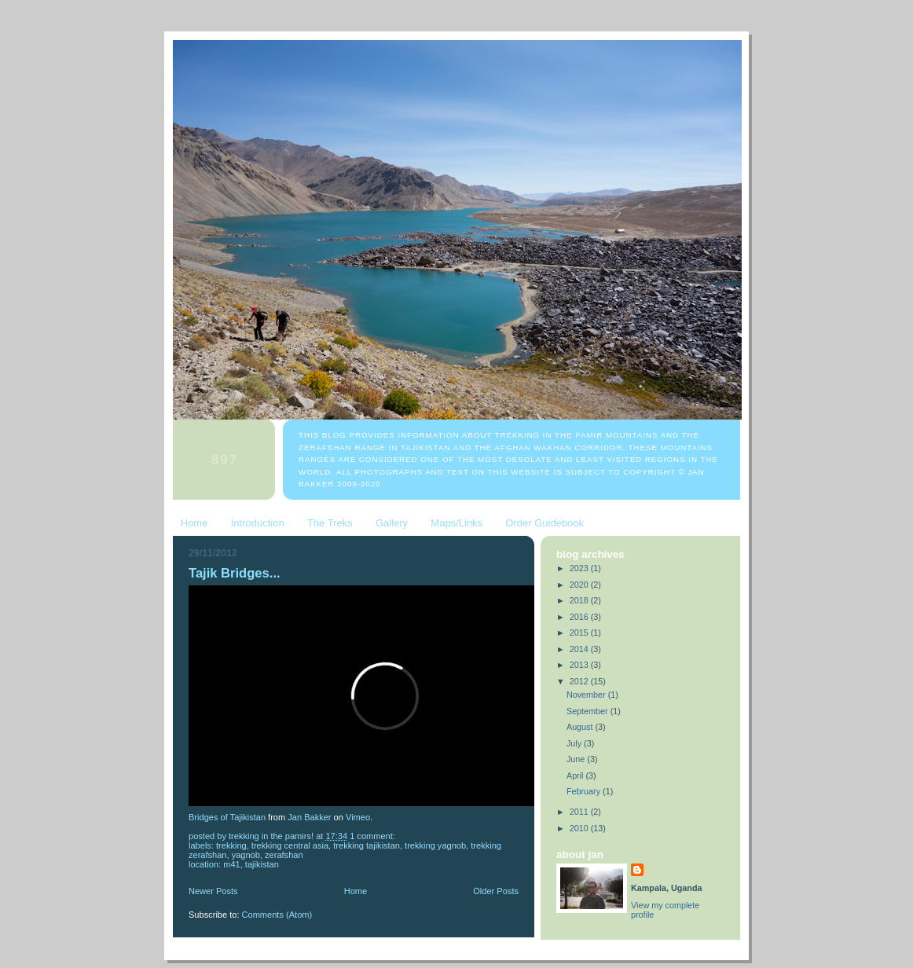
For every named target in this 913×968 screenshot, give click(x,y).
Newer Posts (213, 891)
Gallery (392, 523)
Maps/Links (456, 523)
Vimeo (358, 817)
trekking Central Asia (289, 845)
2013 (580, 664)
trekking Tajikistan (366, 845)
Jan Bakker (309, 817)
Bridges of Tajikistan (227, 817)
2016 (580, 617)
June (576, 759)
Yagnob (246, 855)
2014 (580, 649)
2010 (580, 828)
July (575, 743)
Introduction (257, 523)
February (584, 791)
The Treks (330, 523)
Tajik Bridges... (234, 573)
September (588, 711)
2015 (580, 632)
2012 (580, 681)
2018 (580, 600)
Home (194, 523)
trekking (231, 845)
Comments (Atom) (277, 914)
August (581, 727)
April (576, 775)
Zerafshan (284, 855)
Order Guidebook (544, 523)
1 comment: (374, 836)
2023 (580, 568)
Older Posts (496, 891)
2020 (580, 584)
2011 (580, 811)
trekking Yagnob (435, 845)
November (587, 694)
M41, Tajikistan (251, 864)
